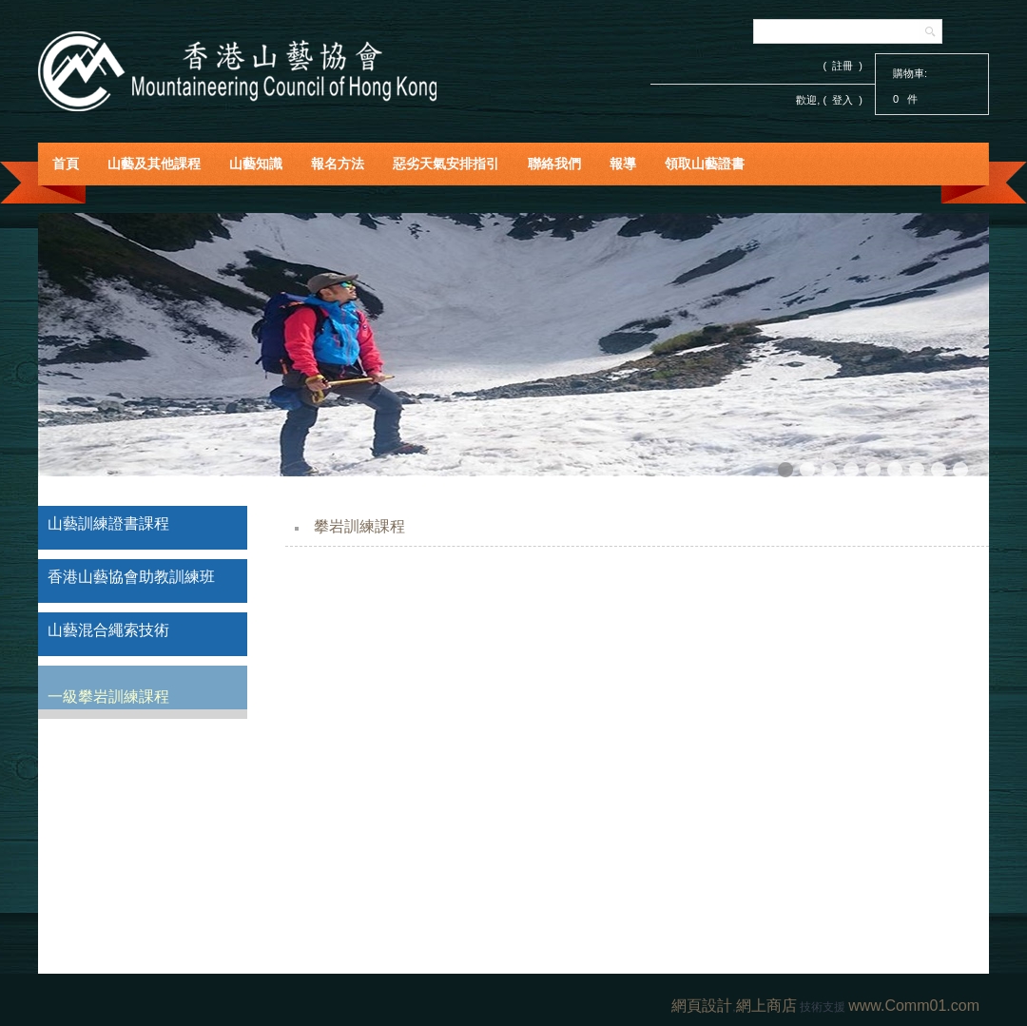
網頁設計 (701, 1005)
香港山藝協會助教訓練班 (131, 577)
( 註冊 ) (842, 65)
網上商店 (766, 1005)
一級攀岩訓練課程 (108, 696)
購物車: (910, 73)
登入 (842, 100)
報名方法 (337, 163)
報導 (623, 163)
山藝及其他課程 (154, 163)
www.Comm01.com (913, 1005)
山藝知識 (255, 163)
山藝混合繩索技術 (108, 630)
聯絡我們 (554, 163)
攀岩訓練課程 (359, 526)
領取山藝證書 (705, 163)
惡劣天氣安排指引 (446, 163)
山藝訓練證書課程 (108, 523)
